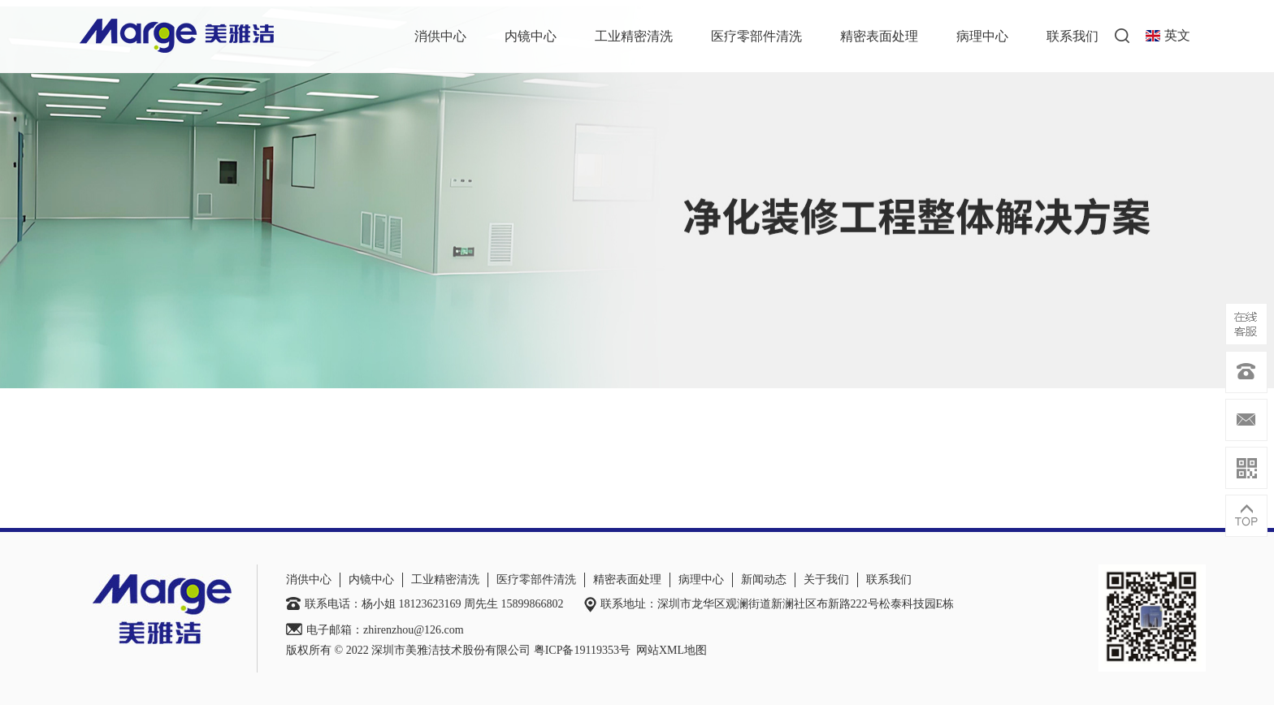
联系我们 (1072, 36)
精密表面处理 (879, 36)
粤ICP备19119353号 (582, 650)
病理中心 (982, 36)
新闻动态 (763, 579)
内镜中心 (531, 36)
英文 (1168, 35)
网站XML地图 (671, 650)
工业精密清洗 (634, 36)
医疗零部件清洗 (756, 36)
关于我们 (826, 579)
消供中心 (440, 36)
